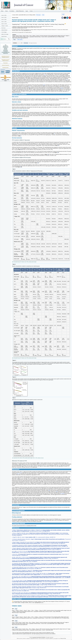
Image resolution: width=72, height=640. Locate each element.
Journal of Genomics (5, 65)
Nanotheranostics (5, 67)
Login (26, 11)
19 (56, 491)
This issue (38, 14)
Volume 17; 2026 (4, 25)
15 (20, 472)
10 (44, 84)
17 (18, 473)
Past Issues (3, 27)
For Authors (11, 11)
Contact (31, 11)
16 (17, 473)
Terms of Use (63, 638)
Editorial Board (4, 30)
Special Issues (4, 36)
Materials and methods (5, 47)
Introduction (5, 45)
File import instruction (33, 42)
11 (29, 86)
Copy (14, 39)
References (5, 53)
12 (61, 87)
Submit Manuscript (20, 11)
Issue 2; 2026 (3, 19)
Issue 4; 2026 (3, 15)
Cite (43, 14)
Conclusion (5, 51)
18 (49, 490)
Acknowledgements (6, 52)
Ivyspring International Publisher (38, 637)
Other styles (19, 39)
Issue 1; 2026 (3, 21)
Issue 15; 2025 (4, 23)
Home (2, 11)
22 (63, 493)
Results (5, 49)
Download (26, 42)
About (6, 11)
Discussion (5, 50)
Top (5, 44)
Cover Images (4, 32)
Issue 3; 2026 (3, 17)
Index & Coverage (4, 34)
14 (62, 87)
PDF (63, 14)
